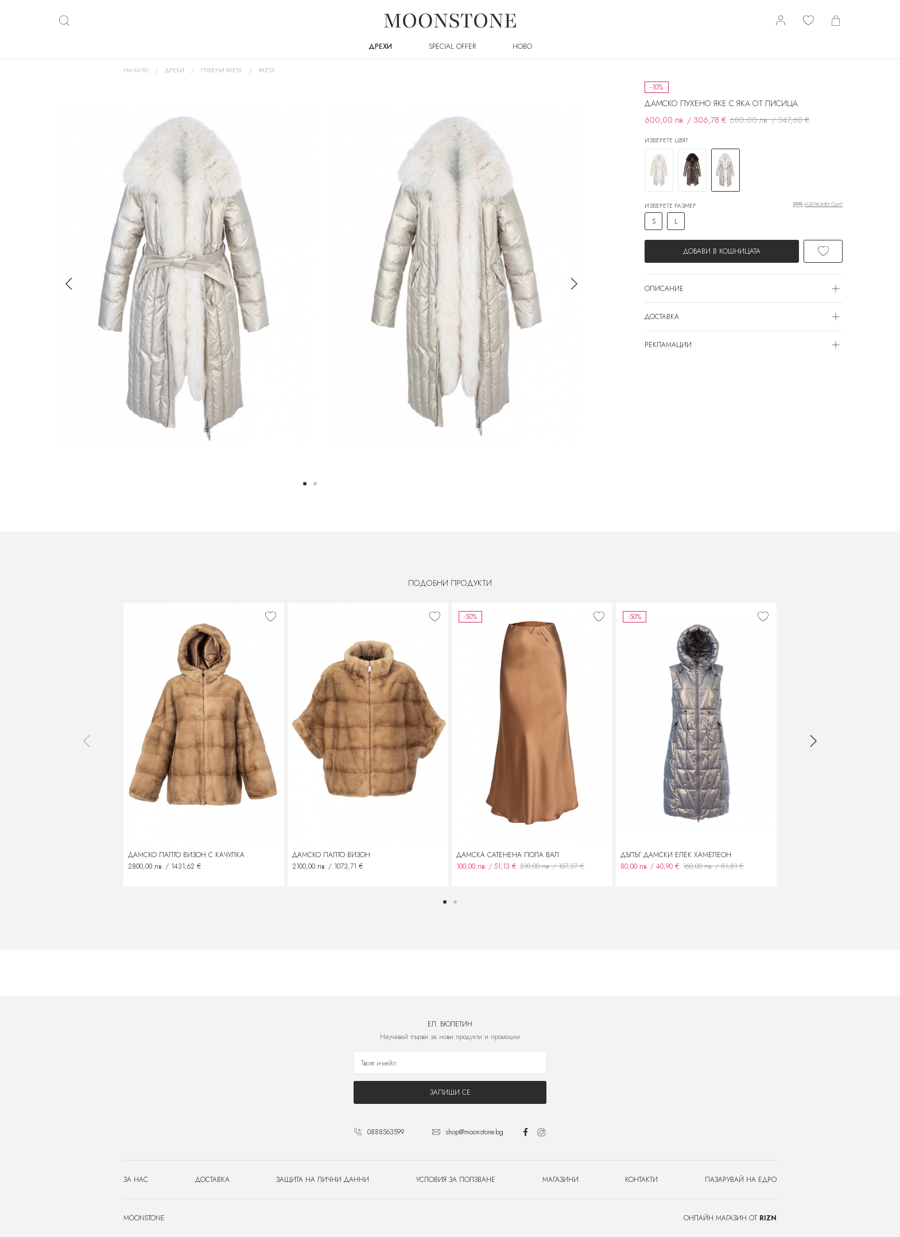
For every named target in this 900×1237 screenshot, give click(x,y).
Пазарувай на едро (741, 1179)
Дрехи (380, 46)
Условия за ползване (455, 1179)
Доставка (212, 1179)
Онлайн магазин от (730, 1218)
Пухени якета (221, 70)
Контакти (641, 1179)
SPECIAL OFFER (452, 46)
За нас (135, 1179)
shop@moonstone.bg (474, 1132)
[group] (186, 275)
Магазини (560, 1179)
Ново (522, 46)
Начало (135, 70)
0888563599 (385, 1132)
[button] (305, 483)
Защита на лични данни (322, 1179)
